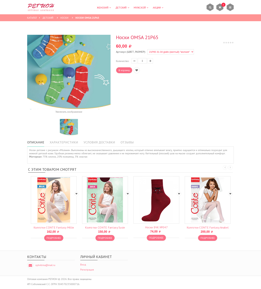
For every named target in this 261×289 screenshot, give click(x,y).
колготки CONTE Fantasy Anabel (208, 227)
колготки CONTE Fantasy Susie (105, 227)
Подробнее (54, 238)
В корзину (124, 70)
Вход (83, 264)
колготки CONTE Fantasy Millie (54, 227)
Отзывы (127, 142)
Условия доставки (99, 142)
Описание (35, 142)
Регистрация (87, 269)
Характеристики (64, 142)
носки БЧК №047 (156, 227)
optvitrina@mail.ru (45, 265)
